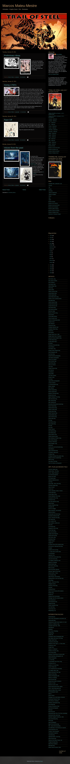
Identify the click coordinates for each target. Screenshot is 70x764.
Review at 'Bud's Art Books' (53, 151)
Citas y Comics (51, 487)
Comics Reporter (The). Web (54, 496)
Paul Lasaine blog (52, 423)
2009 (51, 266)
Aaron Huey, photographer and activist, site (57, 618)
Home (24, 189)
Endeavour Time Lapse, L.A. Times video (56, 643)
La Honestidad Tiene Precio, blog (55, 661)
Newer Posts (6, 189)
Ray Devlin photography (53, 708)
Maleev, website (51, 386)
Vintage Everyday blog (53, 741)
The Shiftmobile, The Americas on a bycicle (57, 727)
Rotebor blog (51, 592)
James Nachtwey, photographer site (55, 656)
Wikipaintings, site (52, 610)
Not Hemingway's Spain (53, 691)
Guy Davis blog (51, 354)
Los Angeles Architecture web (54, 560)
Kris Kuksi (50, 379)
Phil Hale (50, 425)
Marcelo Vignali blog (52, 389)
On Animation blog (52, 574)
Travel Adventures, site (53, 729)
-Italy (49, 198)
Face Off (8, 120)
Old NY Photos (51, 695)
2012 (51, 241)
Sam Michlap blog (52, 432)
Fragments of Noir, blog (53, 528)
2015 (51, 235)
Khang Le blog (51, 377)
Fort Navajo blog (51, 526)
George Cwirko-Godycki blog (54, 350)
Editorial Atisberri (51, 512)
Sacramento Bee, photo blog (54, 715)
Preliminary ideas (12, 55)
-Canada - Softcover (52, 120)
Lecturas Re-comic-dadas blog (54, 556)
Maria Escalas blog (52, 679)
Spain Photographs (52, 722)
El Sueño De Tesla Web (53, 641)
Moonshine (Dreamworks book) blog (55, 404)
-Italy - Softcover (51, 140)
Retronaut (50, 709)
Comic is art (50, 489)
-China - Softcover (52, 136)
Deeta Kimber (51, 503)
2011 (51, 243)
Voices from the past (13, 148)
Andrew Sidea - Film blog (53, 471)
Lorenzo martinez (51, 382)
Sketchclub (50, 445)
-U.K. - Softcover (51, 124)
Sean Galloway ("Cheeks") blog (54, 438)
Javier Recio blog (51, 363)
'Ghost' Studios (33, 164)
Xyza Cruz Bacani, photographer (55, 463)
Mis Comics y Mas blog (53, 565)
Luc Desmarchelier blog (53, 384)
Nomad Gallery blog (52, 414)
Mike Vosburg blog (52, 400)
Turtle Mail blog (51, 734)
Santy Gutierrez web (52, 434)
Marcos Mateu (59, 54)
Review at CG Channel (53, 203)
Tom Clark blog (51, 607)
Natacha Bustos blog (52, 407)
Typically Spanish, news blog (54, 736)
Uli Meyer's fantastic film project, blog (55, 456)
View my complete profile (53, 74)
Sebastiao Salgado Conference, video (56, 716)
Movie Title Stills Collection (53, 569)
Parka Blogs (50, 580)
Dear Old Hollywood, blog (53, 501)
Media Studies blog (52, 564)
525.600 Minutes (51, 616)
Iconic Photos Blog (52, 652)
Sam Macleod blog (52, 430)
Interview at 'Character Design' (54, 214)
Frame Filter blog (51, 530)
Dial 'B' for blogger (52, 508)
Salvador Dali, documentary (54, 596)
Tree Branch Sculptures (53, 733)
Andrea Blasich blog (52, 293)
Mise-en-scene (51, 567)
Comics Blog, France (52, 494)
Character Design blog (52, 485)
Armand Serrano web (52, 305)
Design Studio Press (52, 640)
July (50, 250)
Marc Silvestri (51, 388)
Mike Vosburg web (52, 402)
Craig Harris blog (51, 325)
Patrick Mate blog (51, 418)
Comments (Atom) (11, 192)
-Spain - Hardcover (52, 142)
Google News (51, 647)
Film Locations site (52, 521)
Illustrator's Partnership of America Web (56, 654)
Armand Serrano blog (52, 303)
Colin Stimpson (51, 323)
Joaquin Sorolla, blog (52, 368)
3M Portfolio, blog (52, 278)
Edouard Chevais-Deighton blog (54, 337)
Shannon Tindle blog (52, 441)
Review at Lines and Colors (54, 205)
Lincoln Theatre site (52, 666)
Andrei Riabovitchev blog (53, 296)
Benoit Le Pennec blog (53, 312)
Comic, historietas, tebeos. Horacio (55, 490)
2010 (51, 264)
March (50, 258)
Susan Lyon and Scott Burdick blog (55, 447)
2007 (51, 270)
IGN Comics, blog (52, 537)
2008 (51, 268)
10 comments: (23, 77)
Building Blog (51, 632)
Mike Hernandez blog (52, 398)
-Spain (49, 199)
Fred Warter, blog (51, 348)
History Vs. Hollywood (52, 649)
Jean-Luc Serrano (52, 364)
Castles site (50, 634)
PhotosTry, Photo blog (52, 585)
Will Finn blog (51, 459)
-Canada (50, 185)
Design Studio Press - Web (53, 334)
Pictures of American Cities (53, 706)
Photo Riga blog (51, 704)
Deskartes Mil (51, 506)
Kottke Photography (52, 657)
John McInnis (51, 370)
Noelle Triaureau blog (52, 413)
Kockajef (50, 548)
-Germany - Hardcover (52, 129)
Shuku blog (50, 720)
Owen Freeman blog (52, 416)
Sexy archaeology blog (53, 718)
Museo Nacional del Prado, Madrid (55, 686)
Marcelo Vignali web (52, 391)
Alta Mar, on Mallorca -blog (53, 623)
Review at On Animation (53, 206)
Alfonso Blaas (51, 289)
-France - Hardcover (52, 126)
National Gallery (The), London (54, 690)
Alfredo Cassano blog (52, 291)
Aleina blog (50, 287)
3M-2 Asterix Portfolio (52, 280)
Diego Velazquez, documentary (54, 510)
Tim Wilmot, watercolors (53, 452)
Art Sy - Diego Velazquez (53, 472)
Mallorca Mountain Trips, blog (54, 672)
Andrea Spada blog (52, 295)
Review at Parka (51, 145)
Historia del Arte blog (52, 535)
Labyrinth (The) (51, 555)
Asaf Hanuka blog (52, 307)
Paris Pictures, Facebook (53, 700)
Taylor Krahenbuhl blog (53, 450)
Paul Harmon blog (52, 422)
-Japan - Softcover (52, 135)
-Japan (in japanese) (52, 192)
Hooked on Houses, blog (53, 650)
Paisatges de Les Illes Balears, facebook (56, 697)
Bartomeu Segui (51, 311)
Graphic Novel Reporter (53, 533)
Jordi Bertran (51, 371)
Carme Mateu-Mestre (52, 316)
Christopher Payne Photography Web (55, 636)
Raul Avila (50, 427)
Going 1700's (10, 85)
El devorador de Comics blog (54, 514)
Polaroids (50, 587)
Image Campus (51, 540)
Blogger (41, 761)
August (51, 248)
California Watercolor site (53, 480)
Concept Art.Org (51, 499)
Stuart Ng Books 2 (52, 599)
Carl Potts (50, 481)
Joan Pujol (50, 366)
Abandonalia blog (52, 620)
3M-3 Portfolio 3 (51, 282)
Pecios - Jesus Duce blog (53, 581)
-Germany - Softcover (52, 131)
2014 (51, 237)
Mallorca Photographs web (53, 675)
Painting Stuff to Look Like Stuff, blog (55, 578)
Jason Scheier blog (52, 361)
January (51, 262)
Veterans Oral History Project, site (55, 740)
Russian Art (50, 594)
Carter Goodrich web (52, 318)
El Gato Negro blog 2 (52, 341)
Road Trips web (51, 711)
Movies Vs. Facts (51, 682)
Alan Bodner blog (51, 284)
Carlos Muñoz (51, 314)
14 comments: (23, 112)
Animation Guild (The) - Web (54, 625)
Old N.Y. (50, 693)
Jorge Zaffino (51, 373)
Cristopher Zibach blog (53, 329)
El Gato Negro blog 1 (52, 339)
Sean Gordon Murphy (52, 439)
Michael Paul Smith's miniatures (54, 681)
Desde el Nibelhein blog (53, 505)
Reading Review (51, 589)
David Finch (50, 330)
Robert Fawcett (51, 429)
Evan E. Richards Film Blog (54, 517)
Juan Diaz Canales (52, 375)
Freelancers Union (52, 645)
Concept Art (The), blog (53, 497)
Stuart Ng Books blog (52, 601)
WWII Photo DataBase (53, 743)
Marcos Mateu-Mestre (19, 6)
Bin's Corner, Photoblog (53, 631)
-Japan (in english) (52, 194)
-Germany (50, 190)
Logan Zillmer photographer (54, 380)
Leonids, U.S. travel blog (53, 665)
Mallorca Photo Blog (52, 674)
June (50, 252)
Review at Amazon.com (53, 149)
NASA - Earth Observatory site (54, 688)
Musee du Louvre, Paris (53, 684)
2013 (51, 239)
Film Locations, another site (54, 522)
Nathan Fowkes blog (52, 409)
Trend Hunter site (51, 608)
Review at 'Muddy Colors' (53, 153)
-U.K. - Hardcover (52, 122)
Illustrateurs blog (51, 539)
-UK (49, 187)
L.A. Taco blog (51, 659)
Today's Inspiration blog (53, 605)
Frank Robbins (51, 346)
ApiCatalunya (51, 627)
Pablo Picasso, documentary (54, 576)
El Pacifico (50, 343)
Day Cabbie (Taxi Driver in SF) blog (55, 638)
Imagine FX (50, 542)
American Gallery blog (52, 469)
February (51, 260)
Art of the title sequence (53, 474)
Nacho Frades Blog (52, 405)
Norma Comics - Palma (53, 573)
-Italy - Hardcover (51, 138)
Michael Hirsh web (52, 395)
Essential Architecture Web (53, 515)
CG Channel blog (51, 478)
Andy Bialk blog (51, 300)
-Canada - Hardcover (52, 119)
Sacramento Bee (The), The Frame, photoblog (57, 713)
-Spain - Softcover (52, 144)
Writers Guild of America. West (54, 747)
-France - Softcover (52, 127)
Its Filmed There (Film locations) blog (55, 544)
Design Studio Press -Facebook (54, 336)
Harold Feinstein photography (54, 355)
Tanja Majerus (51, 448)
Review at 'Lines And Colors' (54, 147)
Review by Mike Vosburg (53, 208)
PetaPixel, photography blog (54, 702)
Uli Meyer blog (51, 454)
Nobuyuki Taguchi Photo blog (54, 571)
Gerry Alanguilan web (52, 352)
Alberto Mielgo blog (52, 286)
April (50, 256)
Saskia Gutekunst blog (53, 436)
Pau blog (50, 420)
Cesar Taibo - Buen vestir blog (54, 483)
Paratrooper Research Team (54, 699)
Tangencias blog (51, 603)
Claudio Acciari (51, 321)
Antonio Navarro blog (52, 302)
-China (49, 196)
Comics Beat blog (52, 492)
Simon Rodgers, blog (52, 443)
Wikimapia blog (51, 745)
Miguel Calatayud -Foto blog (54, 396)
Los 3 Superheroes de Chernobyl (55, 668)
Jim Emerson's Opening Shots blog (55, 546)
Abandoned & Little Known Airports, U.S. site (57, 622)
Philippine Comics (52, 583)
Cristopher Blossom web (53, 327)
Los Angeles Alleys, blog (53, 670)
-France (50, 189)
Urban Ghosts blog (52, 738)
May (50, 254)
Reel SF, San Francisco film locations (55, 590)
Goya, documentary (52, 531)
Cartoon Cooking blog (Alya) (54, 320)
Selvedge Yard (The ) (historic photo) (55, 598)
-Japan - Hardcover (52, 133)
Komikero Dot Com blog (53, 549)
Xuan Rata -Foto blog (52, 461)
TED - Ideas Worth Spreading (54, 725)
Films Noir (50, 524)
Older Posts (42, 189)
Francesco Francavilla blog (53, 345)
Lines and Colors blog (52, 558)
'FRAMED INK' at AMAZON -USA (55, 183)
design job (32, 163)
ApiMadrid (50, 629)
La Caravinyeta (51, 553)
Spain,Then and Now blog (53, 724)
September (51, 246)
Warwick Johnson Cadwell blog (54, 457)
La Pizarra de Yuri (52, 663)
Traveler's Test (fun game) (53, 731)
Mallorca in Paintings (52, 562)
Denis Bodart (51, 332)
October (51, 245)
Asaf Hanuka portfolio (52, 309)
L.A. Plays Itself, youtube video (54, 551)
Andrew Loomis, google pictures (54, 298)
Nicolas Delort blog (52, 411)
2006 (51, 272)
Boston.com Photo (52, 476)
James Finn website (52, 359)
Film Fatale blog (51, 519)
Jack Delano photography (53, 357)
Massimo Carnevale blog (53, 393)
